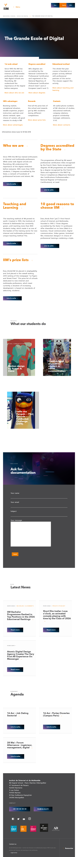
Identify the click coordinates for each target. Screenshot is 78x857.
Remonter (69, 848)
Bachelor (20, 606)
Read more (15, 630)
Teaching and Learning (14, 206)
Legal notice (14, 852)
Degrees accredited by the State (57, 147)
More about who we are (14, 93)
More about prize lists (37, 120)
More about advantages (13, 125)
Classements (29, 606)
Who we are (13, 145)
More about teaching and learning (63, 89)
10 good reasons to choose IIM (57, 206)
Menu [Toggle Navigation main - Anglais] (16, 7)
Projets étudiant (59, 606)
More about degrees (37, 93)
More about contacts (61, 125)
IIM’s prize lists (16, 260)
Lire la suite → (12, 184)
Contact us (12, 844)
